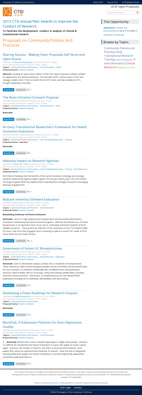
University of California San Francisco (18, 2)
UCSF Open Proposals (125, 6)
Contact (78, 387)
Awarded (23, 142)
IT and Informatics (47, 67)
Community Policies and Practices (24, 67)
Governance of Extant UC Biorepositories (32, 248)
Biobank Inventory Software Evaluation (31, 199)
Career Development (124, 59)
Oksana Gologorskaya (23, 62)
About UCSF (98, 2)
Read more (9, 89)
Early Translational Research (51, 139)
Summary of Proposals (113, 34)
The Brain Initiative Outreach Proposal (31, 97)
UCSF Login (65, 387)
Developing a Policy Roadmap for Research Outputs (40, 293)
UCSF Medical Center (130, 2)
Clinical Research (47, 105)
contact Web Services (49, 383)
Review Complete (26, 69)
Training (68, 139)
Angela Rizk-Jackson (22, 296)
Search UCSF (112, 2)
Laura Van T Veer (21, 164)
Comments (21, 90)
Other (58, 67)
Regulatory (60, 257)
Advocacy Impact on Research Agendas (31, 161)
